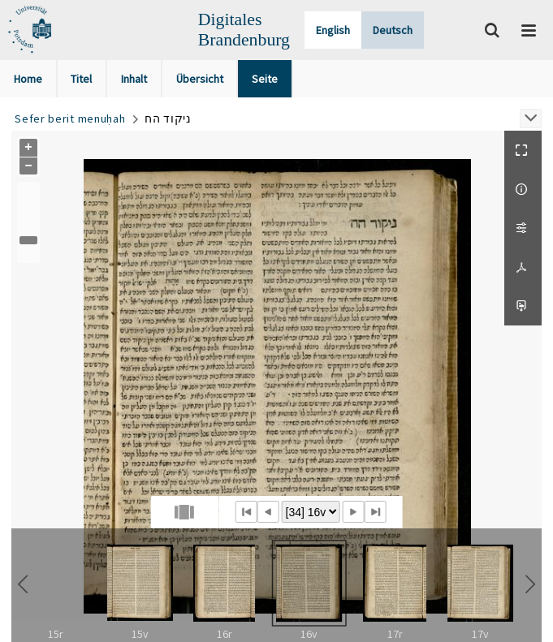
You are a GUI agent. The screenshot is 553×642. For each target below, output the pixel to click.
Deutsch (393, 30)
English (333, 30)
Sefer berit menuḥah (70, 118)
